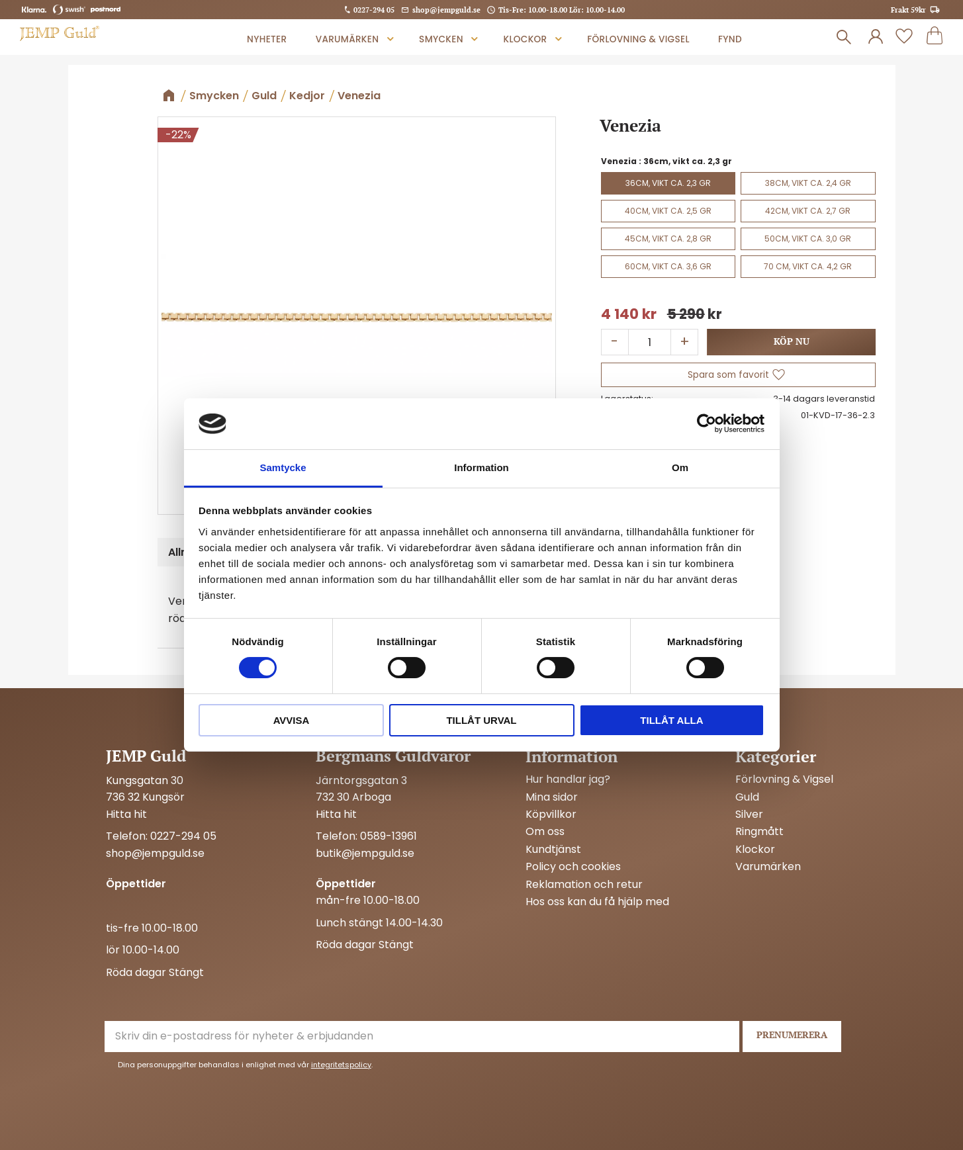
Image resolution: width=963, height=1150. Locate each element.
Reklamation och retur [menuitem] (584, 885)
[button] (904, 37)
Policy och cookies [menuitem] (573, 867)
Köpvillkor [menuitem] (551, 814)
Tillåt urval (481, 720)
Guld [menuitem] (747, 797)
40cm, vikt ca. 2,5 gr (668, 210)
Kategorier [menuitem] (775, 756)
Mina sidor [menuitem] (552, 797)
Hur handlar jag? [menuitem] (568, 779)
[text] (629, 314)
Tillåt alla (671, 720)
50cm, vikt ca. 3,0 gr (807, 238)
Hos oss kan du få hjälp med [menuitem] (597, 902)
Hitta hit (126, 814)
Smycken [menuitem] (441, 39)
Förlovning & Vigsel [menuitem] (638, 39)
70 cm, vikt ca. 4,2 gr (808, 266)
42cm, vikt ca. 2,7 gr (807, 210)
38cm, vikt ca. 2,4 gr (808, 183)
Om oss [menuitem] (545, 832)
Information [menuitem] (572, 756)
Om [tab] (680, 467)
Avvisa (291, 720)
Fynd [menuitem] (730, 39)
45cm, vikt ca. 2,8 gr (668, 238)
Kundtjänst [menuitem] (553, 850)
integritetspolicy (341, 1064)
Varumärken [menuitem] (347, 39)
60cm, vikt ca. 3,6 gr (668, 266)
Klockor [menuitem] (525, 39)
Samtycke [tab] (282, 467)
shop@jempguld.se (446, 10)
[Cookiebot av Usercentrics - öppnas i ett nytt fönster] (706, 423)
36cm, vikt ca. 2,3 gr (668, 183)
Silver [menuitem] (749, 814)
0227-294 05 (373, 10)
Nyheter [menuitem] (267, 39)
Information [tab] (481, 467)
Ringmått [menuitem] (759, 832)
